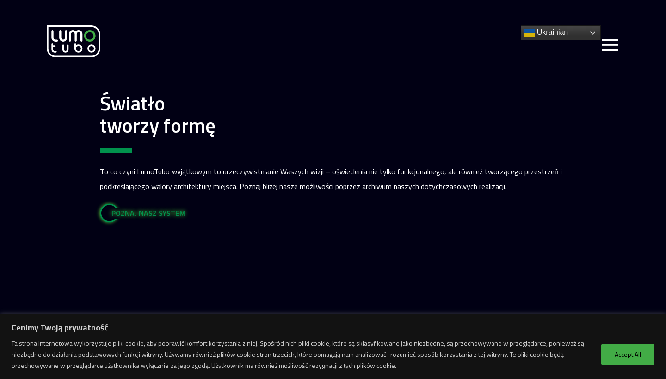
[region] (333, 346)
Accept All (628, 354)
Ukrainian (546, 32)
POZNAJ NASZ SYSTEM (148, 213)
